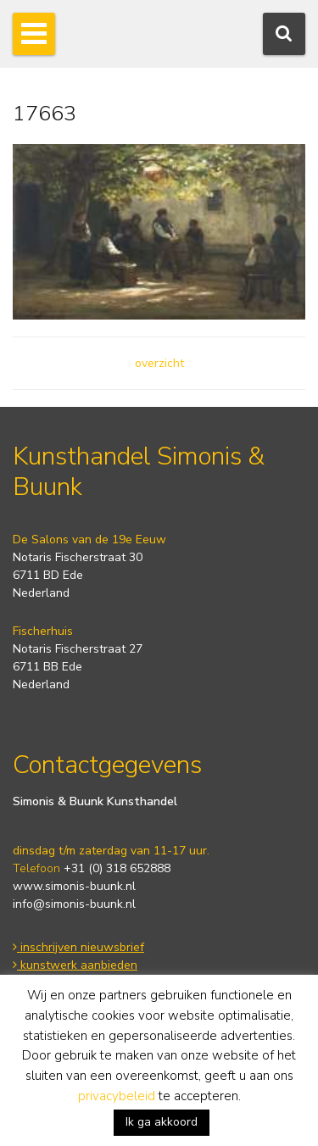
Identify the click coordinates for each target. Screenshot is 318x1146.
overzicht (159, 363)
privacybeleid (116, 1096)
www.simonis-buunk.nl (74, 886)
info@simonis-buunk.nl (74, 904)
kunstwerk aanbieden (75, 965)
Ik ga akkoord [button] (162, 1122)
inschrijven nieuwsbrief (78, 947)
